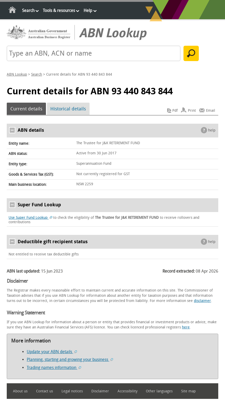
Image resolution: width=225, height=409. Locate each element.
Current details (26, 109)
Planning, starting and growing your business (70, 359)
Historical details (68, 109)
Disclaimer (100, 391)
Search (28, 10)
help (211, 130)
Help (88, 10)
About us (20, 391)
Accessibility (128, 391)
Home (12, 10)
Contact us (44, 391)
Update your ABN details (52, 351)
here (186, 327)
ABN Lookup (17, 74)
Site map (188, 391)
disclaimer (202, 301)
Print (192, 110)
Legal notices (72, 391)
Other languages (159, 391)
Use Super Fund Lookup (30, 217)
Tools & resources (59, 10)
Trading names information (54, 367)
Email (210, 110)
